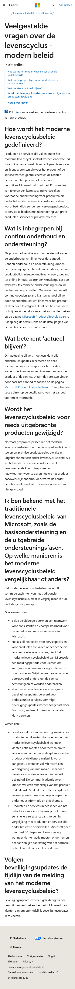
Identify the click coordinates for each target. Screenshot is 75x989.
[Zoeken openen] (53, 5)
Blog (50, 956)
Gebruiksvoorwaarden (20, 972)
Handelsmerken (46, 972)
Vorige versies (35, 956)
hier (17, 112)
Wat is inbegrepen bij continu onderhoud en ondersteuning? (33, 81)
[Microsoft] (37, 5)
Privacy (27, 961)
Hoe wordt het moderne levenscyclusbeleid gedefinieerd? (32, 73)
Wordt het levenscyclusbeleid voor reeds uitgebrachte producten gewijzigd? (39, 94)
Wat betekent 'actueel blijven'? (25, 88)
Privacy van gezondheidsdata (24, 967)
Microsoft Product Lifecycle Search (45, 316)
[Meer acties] (67, 14)
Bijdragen (13, 961)
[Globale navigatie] (4, 5)
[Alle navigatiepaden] (8, 14)
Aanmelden (65, 5)
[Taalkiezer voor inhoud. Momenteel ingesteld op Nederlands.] (18, 938)
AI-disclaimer (15, 956)
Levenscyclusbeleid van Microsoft (32, 13)
